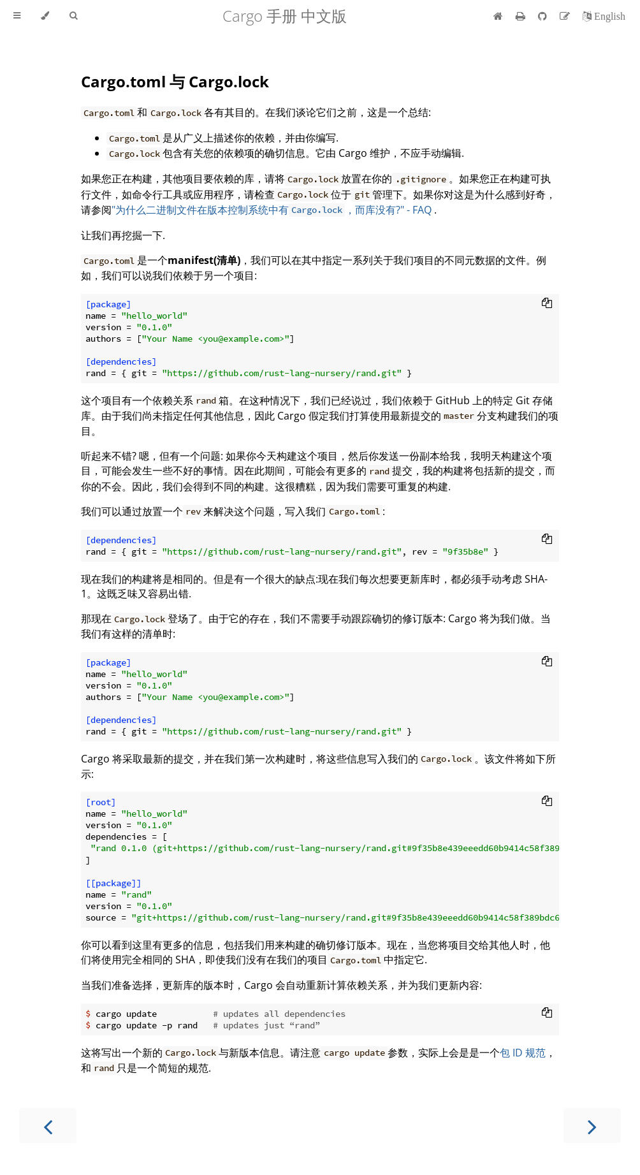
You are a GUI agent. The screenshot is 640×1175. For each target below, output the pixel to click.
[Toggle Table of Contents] (17, 16)
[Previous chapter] (47, 1125)
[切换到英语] (604, 16)
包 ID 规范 (523, 1053)
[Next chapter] (592, 1125)
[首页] (498, 16)
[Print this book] (522, 16)
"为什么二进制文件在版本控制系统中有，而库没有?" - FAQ (273, 210)
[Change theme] (45, 16)
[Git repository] (544, 16)
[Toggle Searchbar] (73, 16)
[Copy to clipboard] (547, 304)
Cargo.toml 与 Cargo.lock (175, 81)
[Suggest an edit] (566, 16)
